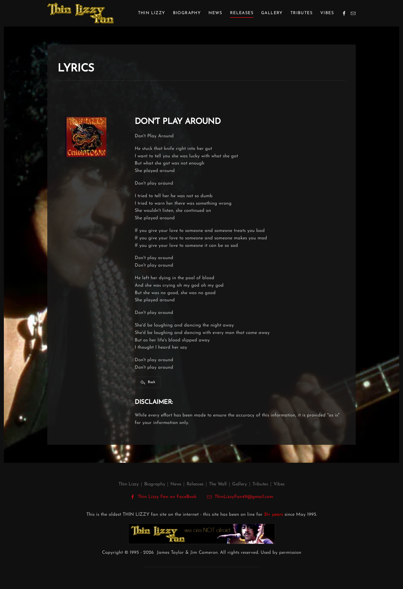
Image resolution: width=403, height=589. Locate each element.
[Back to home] (80, 13)
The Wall (218, 484)
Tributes (301, 13)
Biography (154, 484)
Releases (195, 484)
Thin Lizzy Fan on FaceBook (163, 497)
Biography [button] (187, 13)
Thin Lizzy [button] (151, 13)
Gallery (272, 13)
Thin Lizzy (128, 484)
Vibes (327, 13)
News (215, 13)
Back (147, 382)
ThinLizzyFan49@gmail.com (244, 496)
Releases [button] (241, 13)
